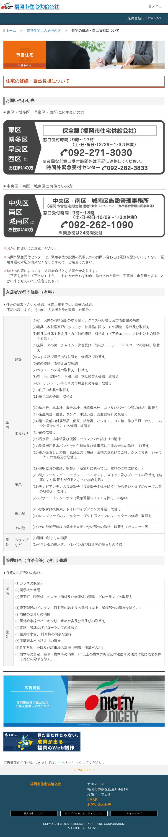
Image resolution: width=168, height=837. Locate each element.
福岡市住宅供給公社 (45, 784)
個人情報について (34, 813)
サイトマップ (134, 813)
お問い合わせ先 (99, 804)
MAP (92, 799)
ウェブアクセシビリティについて (84, 813)
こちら (60, 762)
